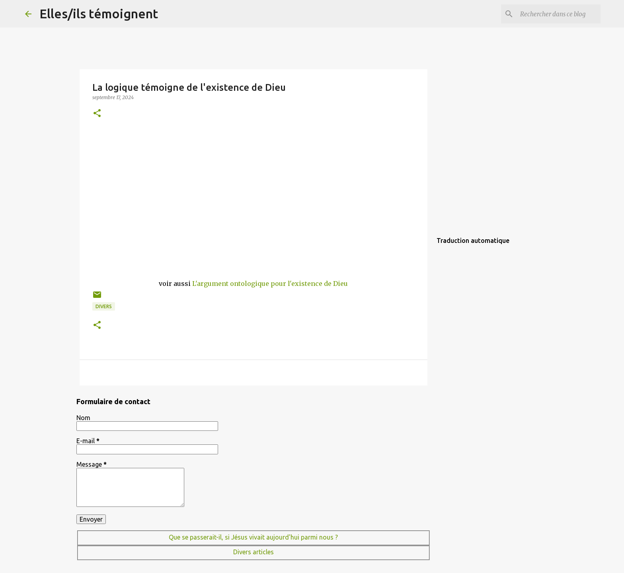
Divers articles (253, 551)
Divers (104, 306)
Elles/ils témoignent (98, 13)
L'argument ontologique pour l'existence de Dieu (270, 283)
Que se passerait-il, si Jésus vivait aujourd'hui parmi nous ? (253, 537)
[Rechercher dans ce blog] (559, 13)
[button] (97, 113)
